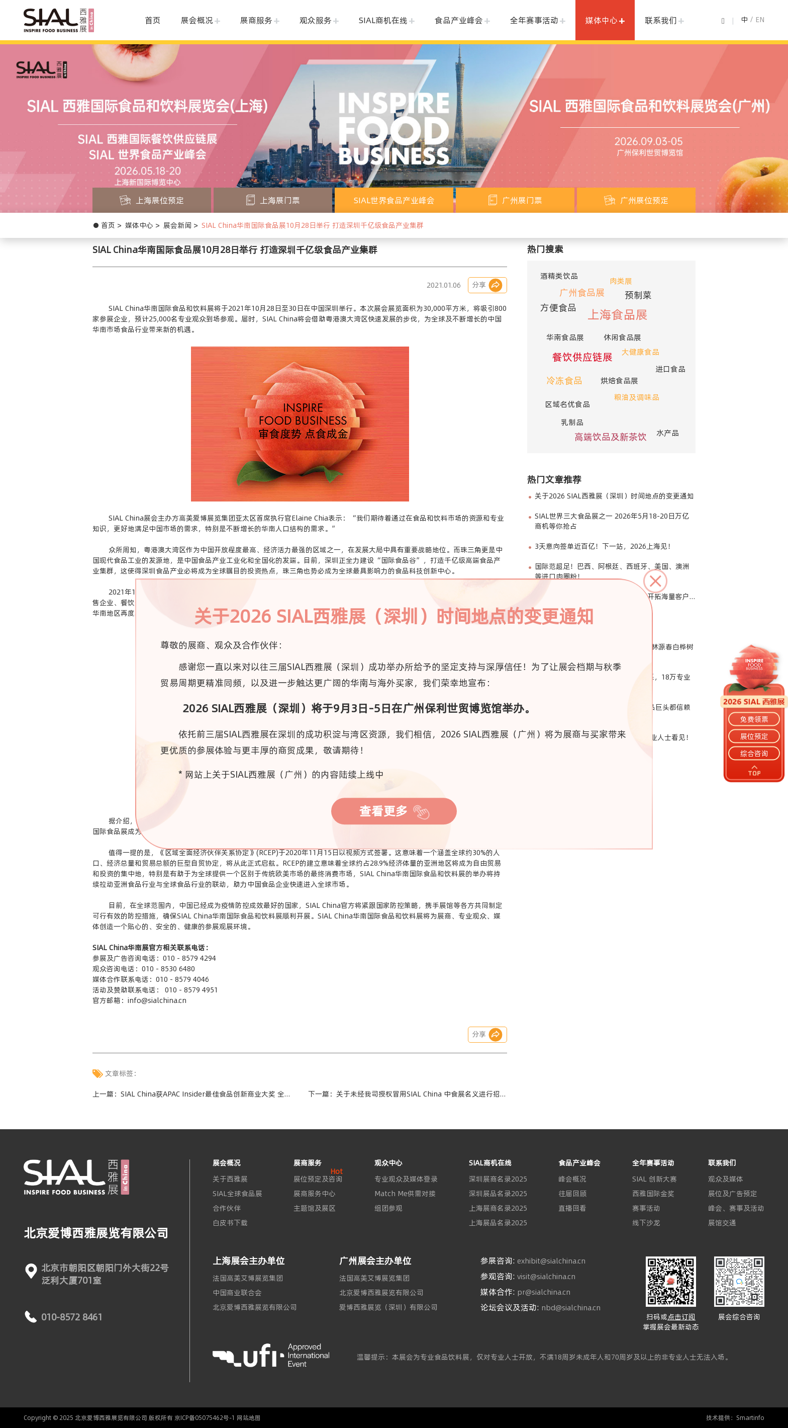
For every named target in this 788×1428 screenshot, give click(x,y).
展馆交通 (722, 1222)
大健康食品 (640, 352)
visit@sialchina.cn (546, 1277)
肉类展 (621, 281)
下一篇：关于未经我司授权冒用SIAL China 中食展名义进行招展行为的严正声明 (407, 1094)
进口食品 (670, 369)
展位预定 (754, 736)
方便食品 (558, 307)
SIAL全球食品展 (237, 1193)
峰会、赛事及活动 (736, 1208)
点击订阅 (681, 1317)
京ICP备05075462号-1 (204, 1417)
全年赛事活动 (534, 20)
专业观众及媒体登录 (406, 1179)
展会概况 (197, 20)
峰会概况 (572, 1179)
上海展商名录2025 (498, 1208)
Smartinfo (750, 1417)
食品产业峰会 (459, 20)
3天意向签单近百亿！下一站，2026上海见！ (604, 546)
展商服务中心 (314, 1193)
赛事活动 (646, 1208)
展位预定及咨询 (318, 1179)
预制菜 (638, 295)
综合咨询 (754, 753)
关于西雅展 (230, 1179)
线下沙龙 (646, 1222)
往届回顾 (572, 1193)
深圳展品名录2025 (498, 1193)
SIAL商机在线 (383, 20)
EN (759, 20)
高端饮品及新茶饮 (610, 437)
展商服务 (256, 20)
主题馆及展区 (314, 1208)
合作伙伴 (227, 1208)
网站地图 (249, 1417)
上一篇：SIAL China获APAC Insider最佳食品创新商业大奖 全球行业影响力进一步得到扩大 (191, 1094)
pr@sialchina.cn (543, 1292)
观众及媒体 (725, 1179)
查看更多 (394, 811)
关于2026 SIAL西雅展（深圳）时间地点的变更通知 (614, 496)
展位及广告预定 (732, 1193)
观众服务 (316, 20)
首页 (153, 20)
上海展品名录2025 (498, 1222)
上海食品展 (617, 314)
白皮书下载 (230, 1222)
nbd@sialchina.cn (571, 1308)
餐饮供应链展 (582, 357)
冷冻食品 (564, 380)
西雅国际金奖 (653, 1193)
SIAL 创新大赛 (654, 1179)
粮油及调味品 (636, 397)
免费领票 (754, 719)
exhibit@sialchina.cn (551, 1261)
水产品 (667, 433)
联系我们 (661, 20)
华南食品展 (565, 337)
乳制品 (572, 422)
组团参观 (388, 1208)
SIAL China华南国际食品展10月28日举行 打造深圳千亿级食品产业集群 (313, 225)
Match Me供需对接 (405, 1193)
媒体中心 (601, 20)
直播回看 (572, 1208)
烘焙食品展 (619, 380)
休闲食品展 (622, 337)
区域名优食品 (567, 404)
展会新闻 (177, 225)
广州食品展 (582, 292)
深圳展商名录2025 (498, 1179)
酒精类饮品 (559, 276)
